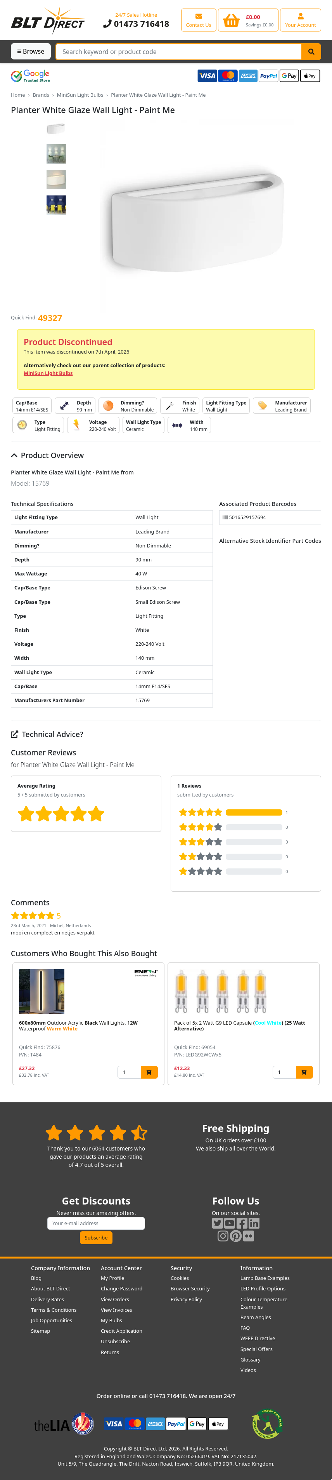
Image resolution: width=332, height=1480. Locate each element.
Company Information (60, 1268)
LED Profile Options (262, 1288)
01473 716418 (136, 23)
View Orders (115, 1299)
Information (256, 1268)
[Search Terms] (178, 51)
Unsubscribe (115, 1341)
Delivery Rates (47, 1299)
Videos (248, 1370)
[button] (315, 1024)
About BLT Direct (50, 1288)
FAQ (245, 1327)
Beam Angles (255, 1317)
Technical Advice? (47, 734)
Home (18, 94)
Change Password (121, 1288)
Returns (110, 1352)
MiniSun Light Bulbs (80, 94)
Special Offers (256, 1349)
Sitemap (40, 1330)
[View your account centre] (300, 20)
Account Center (121, 1268)
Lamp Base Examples (265, 1277)
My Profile (112, 1277)
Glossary (250, 1359)
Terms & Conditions (53, 1309)
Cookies (180, 1277)
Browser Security (190, 1288)
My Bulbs (111, 1320)
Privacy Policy (186, 1299)
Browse (30, 51)
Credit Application (121, 1330)
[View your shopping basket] (248, 20)
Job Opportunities (51, 1320)
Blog (36, 1277)
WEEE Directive (257, 1338)
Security (181, 1268)
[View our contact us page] (198, 20)
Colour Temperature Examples (263, 1303)
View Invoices (116, 1309)
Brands (41, 94)
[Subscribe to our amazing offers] (96, 1223)
